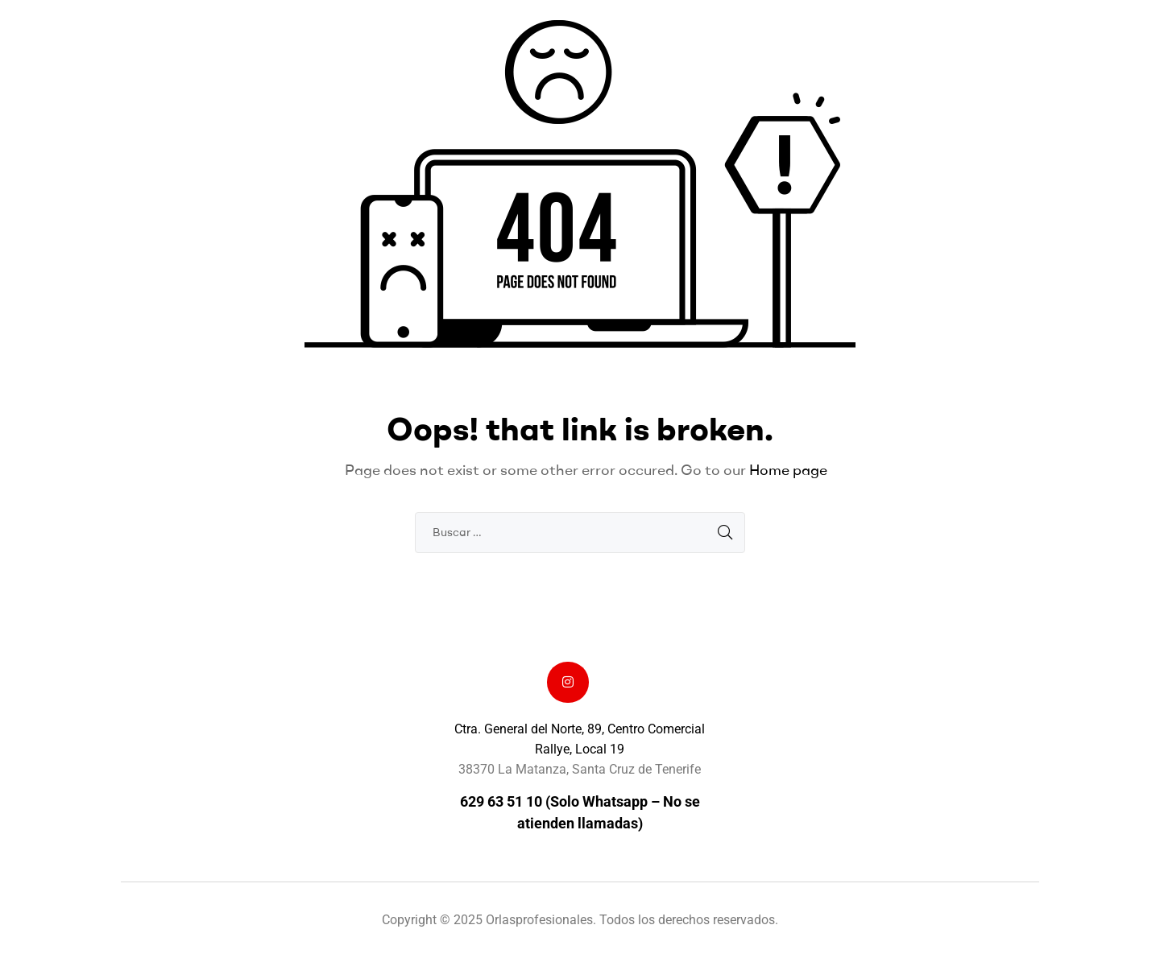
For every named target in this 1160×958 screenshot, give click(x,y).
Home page (788, 469)
